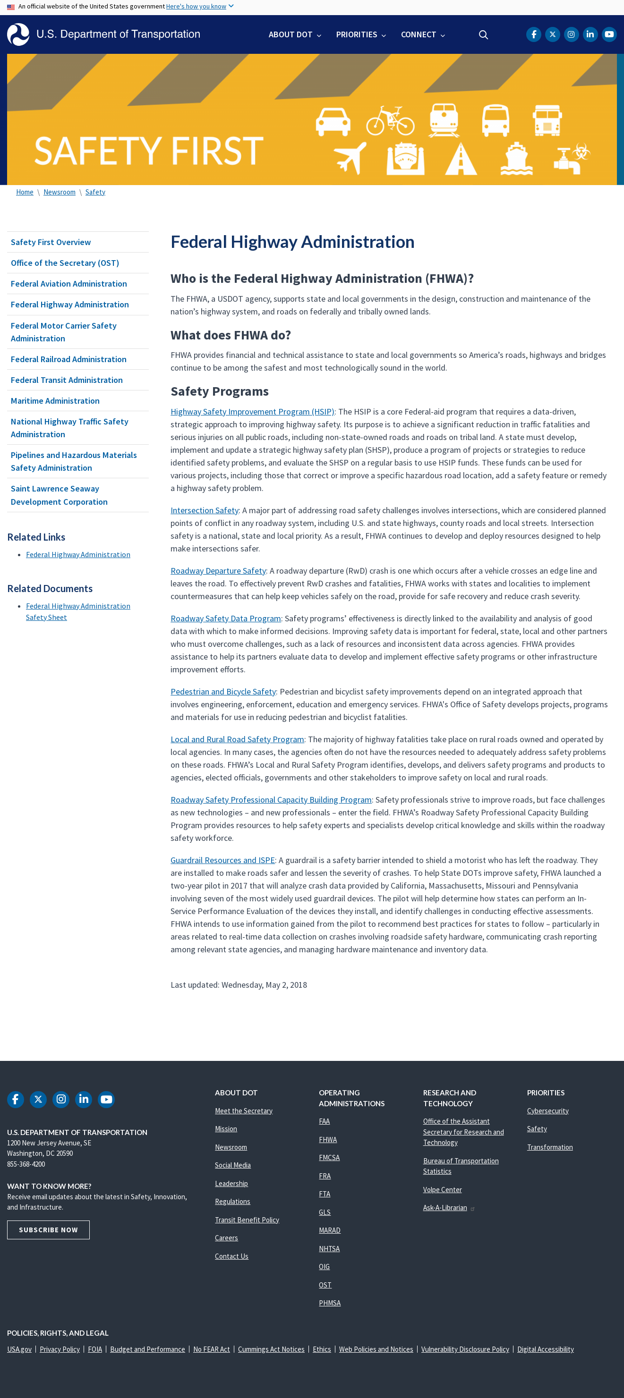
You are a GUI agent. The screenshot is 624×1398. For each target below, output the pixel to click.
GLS (325, 1212)
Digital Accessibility (545, 1349)
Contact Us (231, 1256)
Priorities (356, 34)
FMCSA (329, 1157)
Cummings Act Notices (271, 1349)
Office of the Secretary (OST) (65, 262)
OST (325, 1284)
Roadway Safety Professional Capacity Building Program (271, 799)
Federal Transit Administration (67, 379)
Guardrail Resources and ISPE (223, 860)
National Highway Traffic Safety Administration (69, 428)
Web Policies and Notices (376, 1349)
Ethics (322, 1349)
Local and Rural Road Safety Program (237, 739)
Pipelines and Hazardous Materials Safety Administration (74, 461)
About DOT (291, 34)
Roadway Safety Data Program (226, 618)
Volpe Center (442, 1189)
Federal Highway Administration (70, 304)
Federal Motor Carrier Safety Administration (64, 332)
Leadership (231, 1183)
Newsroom (59, 191)
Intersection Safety (205, 510)
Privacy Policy (60, 1349)
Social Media (233, 1165)
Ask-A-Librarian (449, 1207)
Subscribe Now (48, 1229)
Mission (226, 1128)
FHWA (328, 1139)
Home (25, 191)
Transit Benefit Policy (247, 1219)
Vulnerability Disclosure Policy (465, 1349)
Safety (95, 191)
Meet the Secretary (244, 1110)
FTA (324, 1193)
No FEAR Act (211, 1349)
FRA (325, 1175)
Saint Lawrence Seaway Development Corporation (59, 495)
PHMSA (330, 1302)
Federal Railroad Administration (69, 359)
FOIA (95, 1349)
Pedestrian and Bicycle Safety (223, 691)
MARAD (330, 1230)
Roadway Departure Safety (218, 570)
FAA (324, 1121)
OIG (324, 1266)
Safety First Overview (51, 242)
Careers (226, 1237)
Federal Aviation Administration (69, 283)
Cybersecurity (548, 1110)
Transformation (550, 1147)
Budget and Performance (147, 1349)
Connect (418, 34)
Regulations (232, 1201)
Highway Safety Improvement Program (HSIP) (252, 411)
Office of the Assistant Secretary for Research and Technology (463, 1132)
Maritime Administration (55, 400)
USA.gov (19, 1349)
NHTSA (329, 1248)
